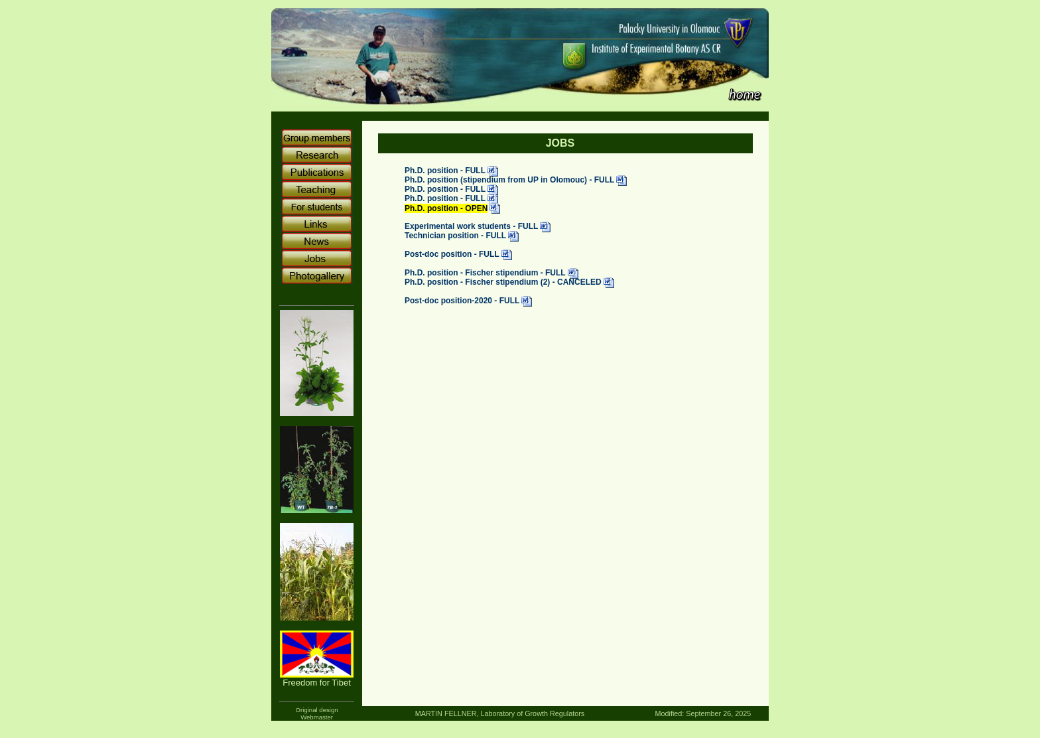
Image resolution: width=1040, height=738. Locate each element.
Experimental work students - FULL (471, 227)
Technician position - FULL (455, 236)
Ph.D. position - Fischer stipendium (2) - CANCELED (503, 282)
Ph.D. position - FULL (445, 171)
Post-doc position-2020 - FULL (462, 301)
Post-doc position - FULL (452, 254)
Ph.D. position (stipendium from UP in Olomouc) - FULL (509, 180)
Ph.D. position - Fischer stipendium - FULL (485, 273)
